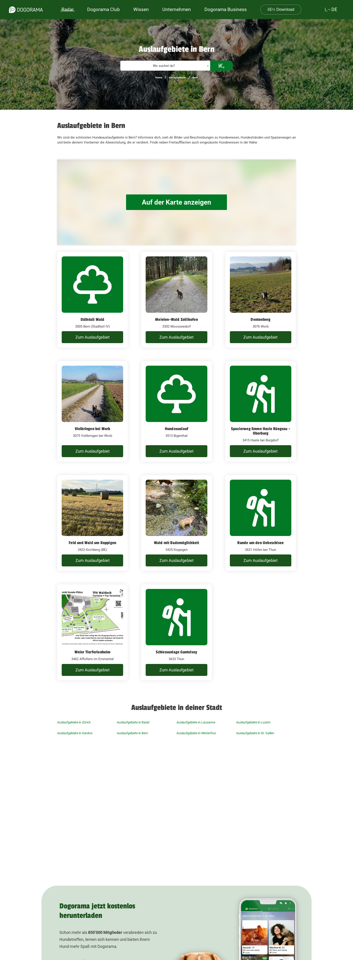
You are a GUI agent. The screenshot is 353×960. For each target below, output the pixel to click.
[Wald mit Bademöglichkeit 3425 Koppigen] (176, 523)
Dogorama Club (103, 9)
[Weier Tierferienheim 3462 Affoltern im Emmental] (92, 632)
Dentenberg (260, 319)
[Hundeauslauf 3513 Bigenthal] (176, 411)
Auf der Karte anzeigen (176, 202)
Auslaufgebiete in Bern (132, 733)
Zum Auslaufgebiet (92, 337)
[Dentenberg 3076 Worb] (260, 300)
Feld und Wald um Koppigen (92, 542)
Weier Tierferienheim (93, 652)
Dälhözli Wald (92, 319)
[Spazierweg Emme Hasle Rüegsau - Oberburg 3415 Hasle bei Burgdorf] (260, 411)
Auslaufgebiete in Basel (133, 722)
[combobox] (165, 66)
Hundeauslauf (176, 428)
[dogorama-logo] (26, 9)
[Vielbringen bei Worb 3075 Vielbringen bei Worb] (92, 411)
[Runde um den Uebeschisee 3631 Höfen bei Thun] (260, 523)
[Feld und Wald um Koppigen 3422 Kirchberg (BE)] (92, 523)
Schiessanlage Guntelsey (176, 652)
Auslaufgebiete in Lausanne (195, 722)
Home (158, 77)
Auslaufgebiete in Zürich (74, 722)
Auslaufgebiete (177, 77)
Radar (67, 9)
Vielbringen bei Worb (92, 428)
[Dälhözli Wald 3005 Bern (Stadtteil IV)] (92, 300)
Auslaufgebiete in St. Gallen (255, 733)
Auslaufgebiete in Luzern (253, 722)
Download (280, 9)
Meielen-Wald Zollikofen (176, 319)
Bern (195, 77)
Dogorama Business (225, 9)
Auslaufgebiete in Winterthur (196, 733)
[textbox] (165, 66)
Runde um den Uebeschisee (260, 542)
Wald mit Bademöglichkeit (176, 542)
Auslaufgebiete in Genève (74, 733)
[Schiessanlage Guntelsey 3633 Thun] (176, 632)
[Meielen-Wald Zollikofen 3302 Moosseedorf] (176, 300)
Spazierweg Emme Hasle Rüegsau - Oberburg (260, 431)
